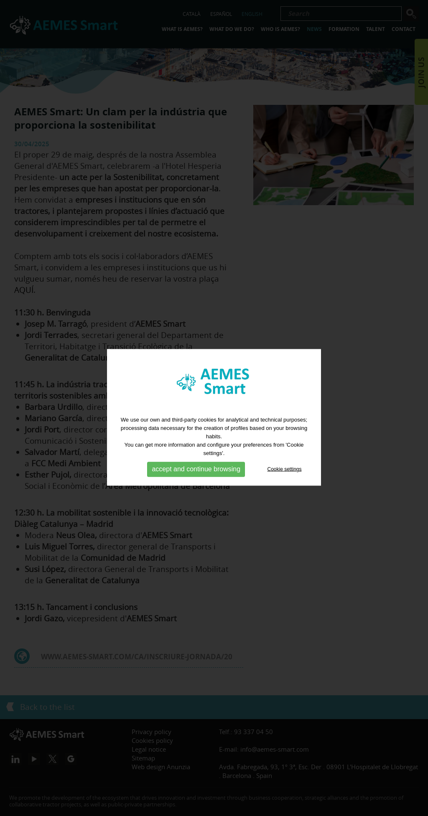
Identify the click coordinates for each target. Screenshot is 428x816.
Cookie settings (285, 480)
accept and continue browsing (196, 480)
